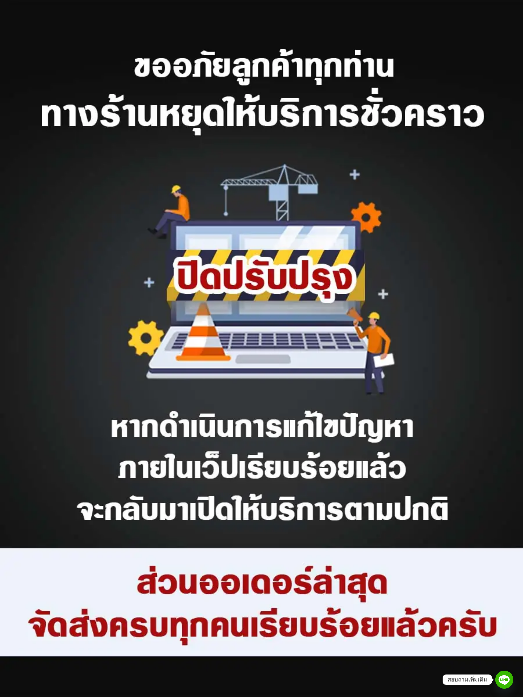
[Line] (504, 680)
